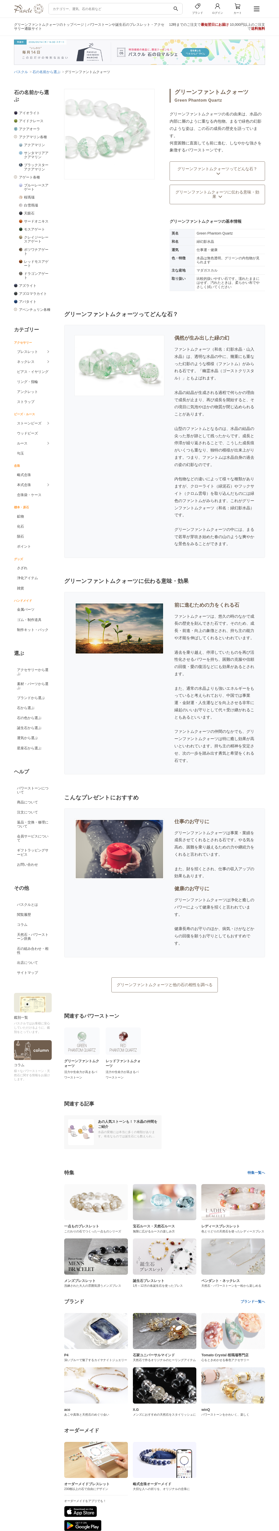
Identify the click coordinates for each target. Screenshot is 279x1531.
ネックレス (25, 362)
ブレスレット (27, 352)
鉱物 (20, 516)
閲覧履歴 (24, 915)
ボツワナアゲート (36, 252)
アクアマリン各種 (33, 137)
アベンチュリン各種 (34, 310)
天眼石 (29, 213)
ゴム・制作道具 (29, 620)
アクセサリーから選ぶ (32, 672)
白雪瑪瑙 (31, 205)
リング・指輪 (27, 382)
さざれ (22, 568)
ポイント (24, 546)
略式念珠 (24, 475)
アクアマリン (34, 145)
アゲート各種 (29, 177)
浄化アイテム (27, 578)
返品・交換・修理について (32, 824)
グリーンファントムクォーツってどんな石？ (217, 171)
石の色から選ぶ (29, 718)
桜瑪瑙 (29, 197)
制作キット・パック (32, 630)
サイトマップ (27, 973)
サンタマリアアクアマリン (36, 155)
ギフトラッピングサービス (32, 852)
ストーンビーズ (29, 423)
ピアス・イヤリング (32, 372)
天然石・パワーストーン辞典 (32, 937)
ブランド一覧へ (253, 1301)
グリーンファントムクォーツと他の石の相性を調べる (165, 985)
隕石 (20, 536)
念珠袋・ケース (29, 495)
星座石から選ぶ (29, 748)
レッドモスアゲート (36, 264)
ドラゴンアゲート (36, 276)
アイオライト (29, 113)
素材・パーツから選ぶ (32, 686)
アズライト (27, 286)
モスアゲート (34, 229)
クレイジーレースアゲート (36, 239)
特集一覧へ (256, 1173)
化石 (20, 526)
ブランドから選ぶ (31, 698)
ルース (22, 443)
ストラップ (25, 402)
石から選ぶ (25, 708)
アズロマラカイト (33, 294)
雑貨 (20, 588)
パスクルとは (27, 905)
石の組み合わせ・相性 (32, 951)
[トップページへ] (28, 12)
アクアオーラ (29, 129)
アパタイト (27, 302)
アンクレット (27, 392)
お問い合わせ (27, 864)
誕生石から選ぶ (29, 728)
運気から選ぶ (27, 738)
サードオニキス (36, 221)
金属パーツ (25, 609)
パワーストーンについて (32, 790)
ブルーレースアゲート (36, 187)
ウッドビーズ (27, 433)
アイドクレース (31, 121)
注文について (27, 812)
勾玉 (20, 453)
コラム (22, 925)
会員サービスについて (32, 838)
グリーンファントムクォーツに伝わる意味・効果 (217, 194)
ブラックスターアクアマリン (36, 167)
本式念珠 (24, 485)
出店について (27, 963)
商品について (27, 802)
